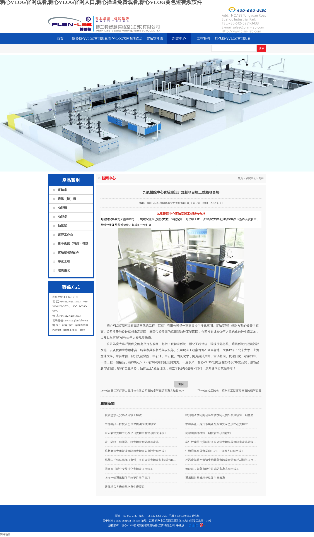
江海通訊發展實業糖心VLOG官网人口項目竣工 (214, 451)
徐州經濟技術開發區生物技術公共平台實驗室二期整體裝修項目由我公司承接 (221, 415)
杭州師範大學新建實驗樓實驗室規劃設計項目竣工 (136, 451)
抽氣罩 (62, 225)
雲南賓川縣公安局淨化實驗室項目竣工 (129, 468)
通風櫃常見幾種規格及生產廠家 (205, 477)
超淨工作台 (65, 234)
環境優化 (64, 270)
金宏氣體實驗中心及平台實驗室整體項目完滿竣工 (136, 433)
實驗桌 (62, 190)
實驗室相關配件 (68, 252)
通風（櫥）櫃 (67, 199)
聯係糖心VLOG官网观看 (233, 38)
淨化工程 (64, 261)
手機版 (180, 525)
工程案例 (203, 38)
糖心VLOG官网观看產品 (125, 38)
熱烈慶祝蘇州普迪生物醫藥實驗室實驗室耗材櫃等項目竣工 (221, 460)
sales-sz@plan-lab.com (128, 520)
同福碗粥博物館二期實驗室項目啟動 (208, 433)
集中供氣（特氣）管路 (73, 243)
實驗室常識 (155, 38)
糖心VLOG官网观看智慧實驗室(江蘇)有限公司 (174, 202)
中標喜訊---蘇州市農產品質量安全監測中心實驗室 (216, 424)
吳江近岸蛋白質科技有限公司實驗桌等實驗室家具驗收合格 (147, 390)
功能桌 (62, 216)
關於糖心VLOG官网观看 (90, 38)
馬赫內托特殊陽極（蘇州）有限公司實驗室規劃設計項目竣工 (141, 460)
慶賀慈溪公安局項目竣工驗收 (123, 415)
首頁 (60, 38)
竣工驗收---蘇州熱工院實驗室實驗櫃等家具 (234, 390)
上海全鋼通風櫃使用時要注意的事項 (127, 477)
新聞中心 (179, 38)
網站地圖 (5, 534)
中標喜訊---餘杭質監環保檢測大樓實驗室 (130, 424)
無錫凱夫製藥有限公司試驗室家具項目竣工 (212, 468)
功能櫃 (62, 207)
